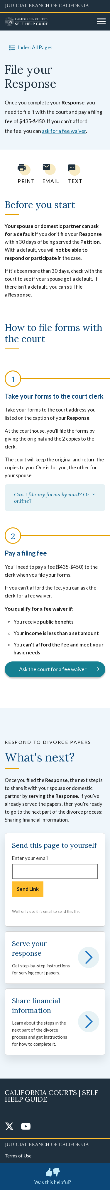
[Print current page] (23, 174)
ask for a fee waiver (64, 131)
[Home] (48, 22)
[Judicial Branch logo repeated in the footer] (55, 1143)
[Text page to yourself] (74, 174)
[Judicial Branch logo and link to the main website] (55, 6)
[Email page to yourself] (49, 174)
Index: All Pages (30, 47)
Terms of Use (18, 1155)
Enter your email (30, 858)
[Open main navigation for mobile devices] (101, 22)
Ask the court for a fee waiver (53, 669)
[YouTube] (26, 1127)
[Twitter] (9, 1127)
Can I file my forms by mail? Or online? (55, 497)
